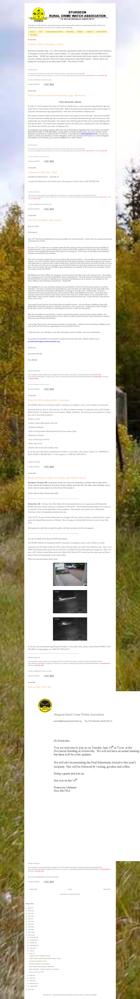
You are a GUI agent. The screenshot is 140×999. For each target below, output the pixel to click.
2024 (29, 913)
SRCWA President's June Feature (45, 220)
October (32, 942)
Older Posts (107, 889)
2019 (29, 927)
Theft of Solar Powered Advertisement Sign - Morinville (57, 95)
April (31, 978)
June (31, 953)
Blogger (94, 995)
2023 (29, 916)
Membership (69, 31)
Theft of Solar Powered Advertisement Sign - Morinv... (45, 958)
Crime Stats (33, 35)
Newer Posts (33, 889)
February (33, 983)
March (32, 980)
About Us (32, 31)
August (32, 948)
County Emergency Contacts (54, 31)
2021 (29, 921)
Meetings (80, 31)
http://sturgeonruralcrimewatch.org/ (72, 296)
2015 (29, 989)
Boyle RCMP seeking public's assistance (49, 400)
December (33, 937)
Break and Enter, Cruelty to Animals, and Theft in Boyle (57, 477)
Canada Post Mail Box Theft (42, 172)
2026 (29, 908)
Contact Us (89, 31)
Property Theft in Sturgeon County (46, 44)
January (32, 986)
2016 (29, 935)
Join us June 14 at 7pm (39, 686)
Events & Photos (101, 31)
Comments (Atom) (74, 894)
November (33, 940)
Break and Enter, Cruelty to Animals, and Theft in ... (45, 969)
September (33, 945)
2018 (29, 929)
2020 (29, 924)
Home (70, 889)
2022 (29, 919)
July (31, 951)
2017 (29, 932)
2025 (29, 910)
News (40, 31)
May (31, 975)
